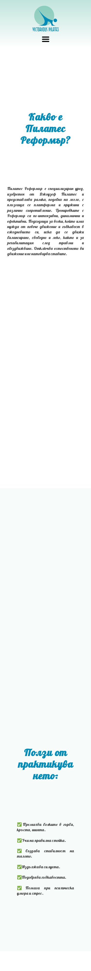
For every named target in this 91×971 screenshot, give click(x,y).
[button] (45, 39)
